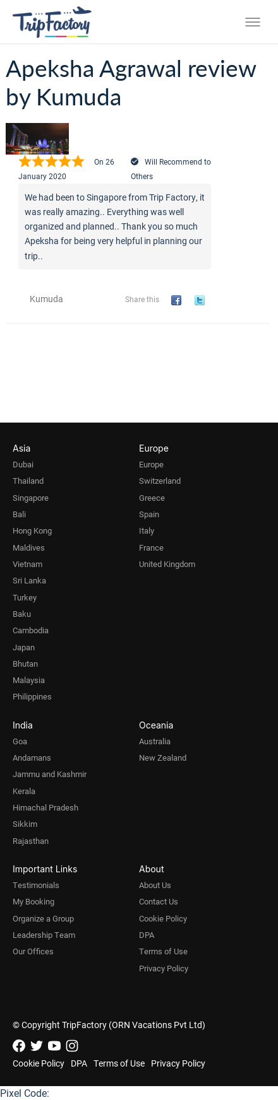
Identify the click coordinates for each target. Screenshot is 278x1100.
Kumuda (46, 299)
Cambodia (31, 630)
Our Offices (33, 951)
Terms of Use (163, 951)
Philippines (32, 696)
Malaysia (29, 680)
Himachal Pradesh (45, 807)
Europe (151, 464)
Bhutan (25, 663)
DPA (146, 934)
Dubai (23, 464)
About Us (155, 885)
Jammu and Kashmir (50, 774)
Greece (152, 497)
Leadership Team (44, 934)
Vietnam (27, 564)
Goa (20, 741)
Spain (149, 514)
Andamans (32, 757)
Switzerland (160, 480)
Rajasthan (31, 840)
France (151, 547)
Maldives (29, 547)
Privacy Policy (163, 968)
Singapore (31, 497)
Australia (155, 741)
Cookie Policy (163, 918)
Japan (24, 647)
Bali (19, 514)
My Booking (33, 901)
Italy (146, 530)
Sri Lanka (29, 580)
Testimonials (36, 885)
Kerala (24, 791)
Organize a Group (43, 918)
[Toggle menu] (252, 22)
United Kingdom (167, 564)
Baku (22, 613)
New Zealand (162, 757)
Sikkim (25, 823)
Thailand (28, 480)
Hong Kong (32, 530)
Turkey (25, 597)
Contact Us (158, 901)
